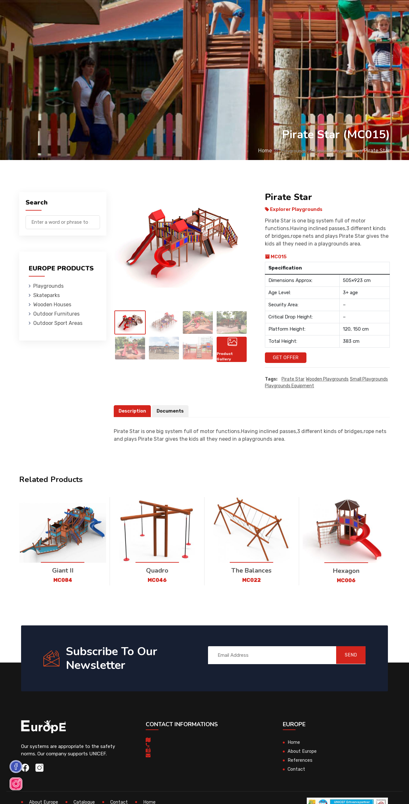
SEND (346, 655)
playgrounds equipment (289, 386)
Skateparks (103, 14)
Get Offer (285, 357)
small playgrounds (369, 379)
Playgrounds (66, 14)
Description (133, 411)
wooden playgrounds (327, 379)
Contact (308, 14)
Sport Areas (241, 14)
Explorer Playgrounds (330, 151)
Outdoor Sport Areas (57, 323)
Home (245, 151)
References (277, 14)
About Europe (303, 751)
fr (373, 15)
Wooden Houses (142, 14)
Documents (172, 411)
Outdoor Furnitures (193, 14)
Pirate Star (293, 379)
